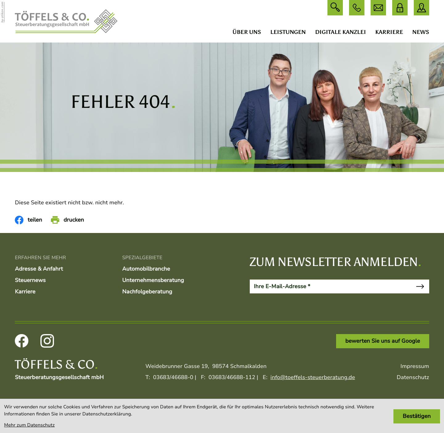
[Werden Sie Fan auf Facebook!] (21, 341)
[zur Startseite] (66, 21)
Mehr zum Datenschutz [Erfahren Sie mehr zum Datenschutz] (29, 425)
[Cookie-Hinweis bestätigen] (416, 416)
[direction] (421, 7)
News (420, 32)
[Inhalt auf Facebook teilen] (28, 220)
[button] (356, 7)
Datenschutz (413, 377)
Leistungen (288, 32)
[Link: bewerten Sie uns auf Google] (382, 341)
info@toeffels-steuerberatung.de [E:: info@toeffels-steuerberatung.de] (312, 377)
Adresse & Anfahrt (39, 269)
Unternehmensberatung (153, 280)
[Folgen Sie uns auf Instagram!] (47, 341)
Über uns (246, 32)
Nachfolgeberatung (147, 292)
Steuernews (30, 280)
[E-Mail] (330, 286)
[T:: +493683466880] (173, 378)
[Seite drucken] (67, 220)
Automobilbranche (146, 269)
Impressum (415, 366)
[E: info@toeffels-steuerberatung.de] (378, 7)
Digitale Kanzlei (340, 32)
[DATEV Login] (400, 7)
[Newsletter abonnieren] (420, 286)
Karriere (389, 32)
